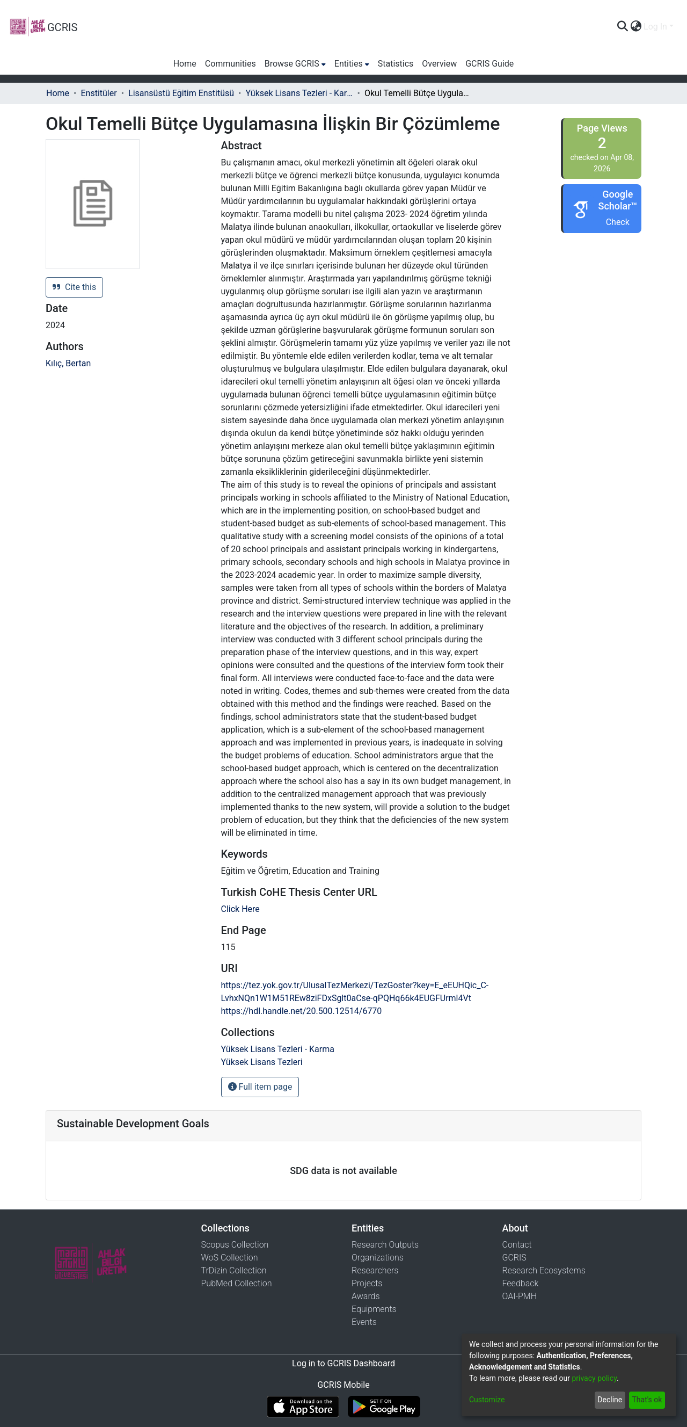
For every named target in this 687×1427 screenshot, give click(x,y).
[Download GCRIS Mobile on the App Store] (303, 1406)
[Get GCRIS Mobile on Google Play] (384, 1406)
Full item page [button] (260, 1087)
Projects (367, 1283)
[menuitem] (635, 26)
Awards (366, 1296)
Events (364, 1322)
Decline (609, 1399)
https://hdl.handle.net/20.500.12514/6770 (301, 1011)
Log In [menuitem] (655, 26)
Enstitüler (98, 93)
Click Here (240, 909)
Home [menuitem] (184, 64)
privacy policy (594, 1378)
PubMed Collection (236, 1283)
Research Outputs (385, 1245)
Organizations (378, 1257)
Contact (517, 1245)
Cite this (74, 287)
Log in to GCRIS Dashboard (343, 1363)
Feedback (520, 1283)
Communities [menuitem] (230, 64)
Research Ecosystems (544, 1270)
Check (618, 222)
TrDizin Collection (234, 1270)
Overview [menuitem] (439, 64)
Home (57, 93)
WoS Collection (229, 1257)
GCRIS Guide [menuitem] (489, 64)
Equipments (374, 1309)
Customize (487, 1399)
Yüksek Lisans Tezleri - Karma (299, 93)
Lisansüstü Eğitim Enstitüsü (181, 93)
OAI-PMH (519, 1296)
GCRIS (514, 1257)
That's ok (647, 1399)
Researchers (375, 1270)
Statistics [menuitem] (396, 64)
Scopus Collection (235, 1245)
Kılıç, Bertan (68, 363)
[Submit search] (622, 26)
